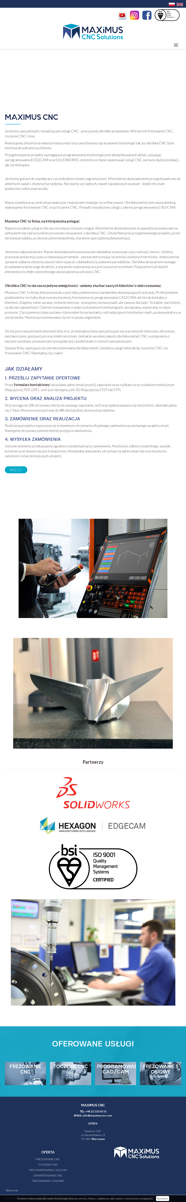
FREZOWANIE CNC (25, 1069)
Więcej (16, 470)
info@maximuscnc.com (97, 1115)
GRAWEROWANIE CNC (48, 1175)
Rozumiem (162, 1198)
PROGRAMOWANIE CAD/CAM (119, 1069)
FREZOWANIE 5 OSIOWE (160, 1069)
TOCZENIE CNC (70, 1066)
